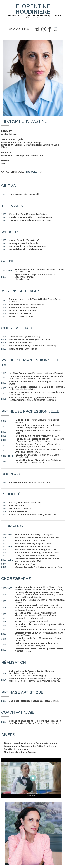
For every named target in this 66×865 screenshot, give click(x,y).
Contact (14, 29)
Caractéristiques (21, 172)
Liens (25, 29)
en (55, 31)
